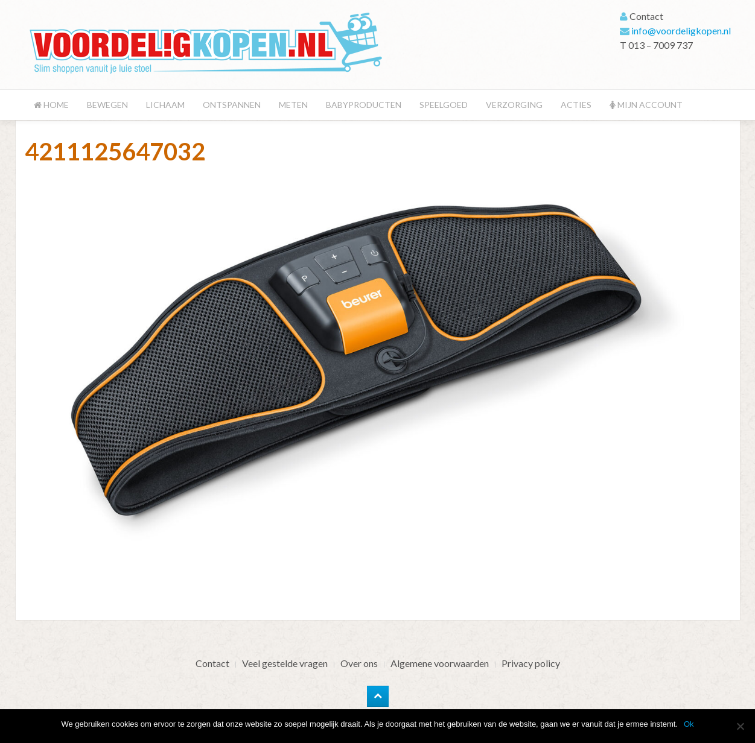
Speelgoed (443, 105)
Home (51, 105)
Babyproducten (363, 105)
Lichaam (165, 105)
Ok (689, 724)
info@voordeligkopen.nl (681, 30)
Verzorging (514, 105)
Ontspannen (232, 105)
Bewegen (107, 105)
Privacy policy (531, 663)
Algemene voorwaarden (439, 663)
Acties (576, 105)
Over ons (359, 663)
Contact (212, 663)
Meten (293, 105)
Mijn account (646, 105)
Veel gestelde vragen (285, 663)
